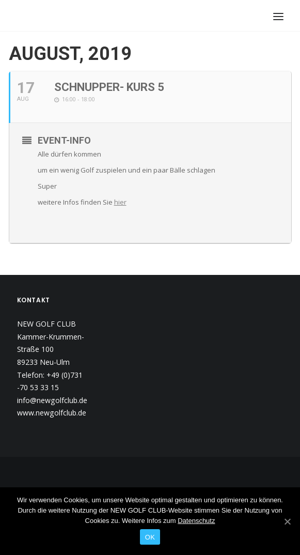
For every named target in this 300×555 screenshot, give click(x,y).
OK (150, 537)
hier (120, 202)
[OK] (287, 521)
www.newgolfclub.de (51, 413)
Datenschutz (196, 521)
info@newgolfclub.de (52, 400)
